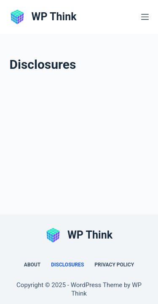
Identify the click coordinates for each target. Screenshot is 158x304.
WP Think (54, 17)
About (32, 265)
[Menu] (145, 17)
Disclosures (67, 265)
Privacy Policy (114, 265)
